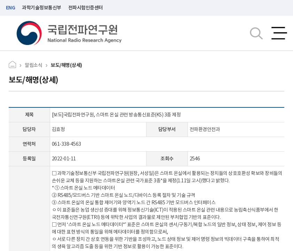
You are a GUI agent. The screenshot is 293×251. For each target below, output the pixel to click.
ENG (10, 8)
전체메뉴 (279, 33)
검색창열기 (256, 33)
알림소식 (33, 65)
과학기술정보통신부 (41, 8)
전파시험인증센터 (85, 8)
